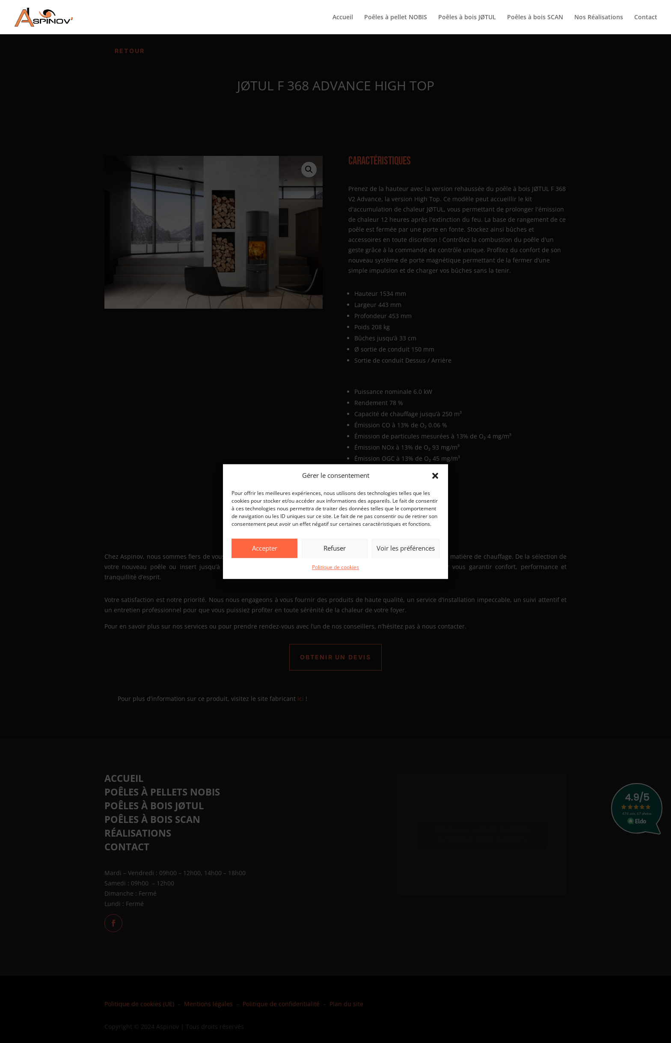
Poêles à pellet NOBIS (395, 17)
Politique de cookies (335, 567)
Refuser (335, 548)
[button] (435, 475)
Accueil (343, 17)
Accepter (264, 548)
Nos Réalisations (598, 17)
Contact (645, 17)
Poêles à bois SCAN (535, 17)
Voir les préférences (406, 548)
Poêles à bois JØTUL (467, 17)
